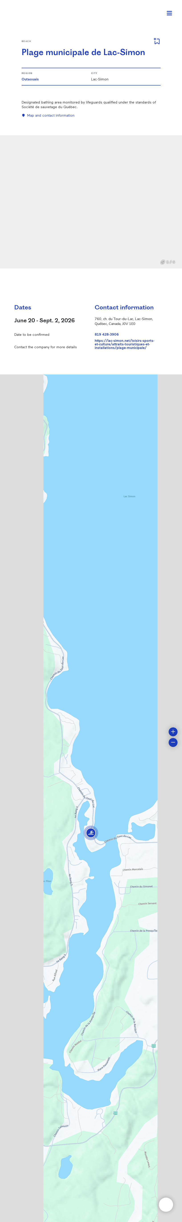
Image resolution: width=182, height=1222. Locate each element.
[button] (91, 833)
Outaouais (30, 79)
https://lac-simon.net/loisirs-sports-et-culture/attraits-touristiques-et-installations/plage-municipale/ (124, 344)
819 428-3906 (107, 334)
